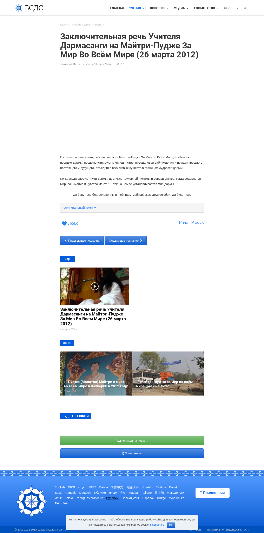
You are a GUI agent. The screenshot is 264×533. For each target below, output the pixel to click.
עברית (113, 492)
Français (71, 492)
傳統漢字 (132, 487)
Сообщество (206, 8)
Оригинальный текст (80, 207)
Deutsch (85, 492)
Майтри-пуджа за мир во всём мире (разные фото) (164, 384)
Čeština (161, 487)
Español (147, 498)
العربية (82, 487)
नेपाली (71, 487)
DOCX (197, 222)
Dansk (173, 487)
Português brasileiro (89, 498)
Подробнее (157, 524)
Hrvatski (147, 487)
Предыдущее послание (82, 240)
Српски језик (130, 498)
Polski (69, 498)
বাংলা (92, 487)
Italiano (147, 492)
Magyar (133, 492)
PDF (184, 222)
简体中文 (117, 487)
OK (171, 525)
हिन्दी (123, 492)
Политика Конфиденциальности (228, 529)
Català (103, 487)
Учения (137, 8)
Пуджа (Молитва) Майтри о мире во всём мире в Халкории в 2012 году (96, 384)
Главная (117, 8)
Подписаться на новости (132, 440)
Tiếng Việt (61, 503)
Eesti (58, 492)
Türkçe (161, 498)
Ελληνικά (99, 492)
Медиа (181, 8)
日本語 (159, 492)
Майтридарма (82, 24)
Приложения (132, 453)
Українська (176, 498)
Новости (159, 8)
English (60, 487)
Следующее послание (125, 240)
